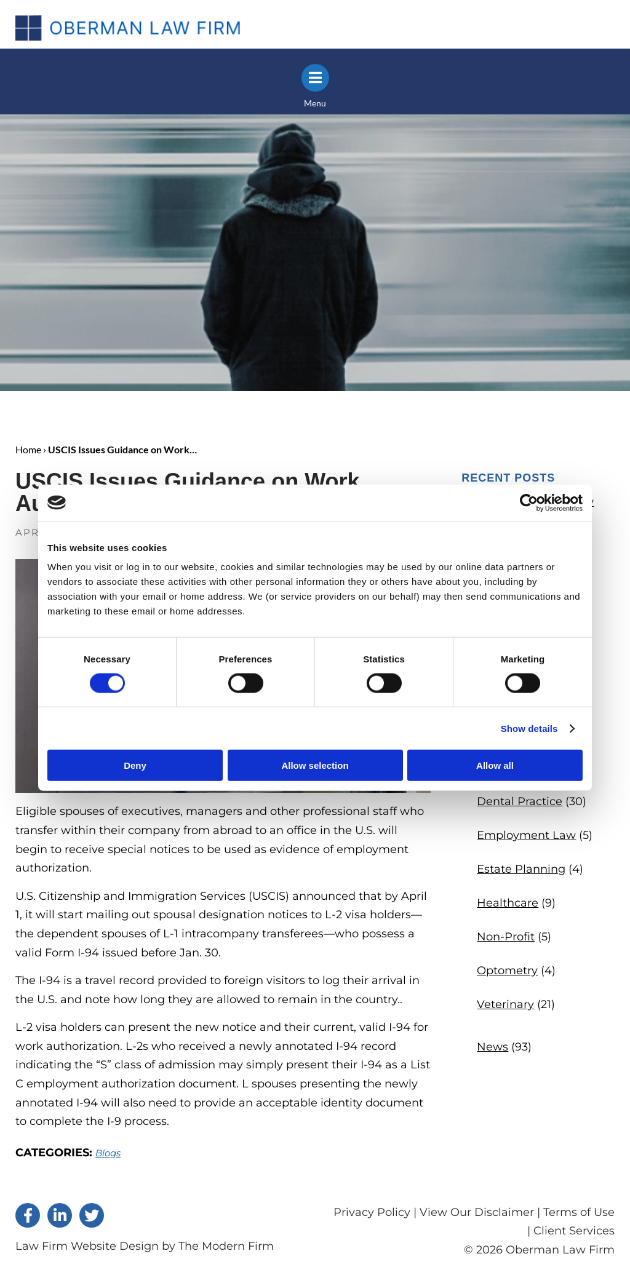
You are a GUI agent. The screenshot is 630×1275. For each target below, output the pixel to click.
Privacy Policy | (376, 1212)
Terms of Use (579, 1212)
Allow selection (314, 765)
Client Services (574, 1230)
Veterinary (505, 1004)
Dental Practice (519, 801)
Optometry (507, 970)
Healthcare (507, 903)
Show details (529, 728)
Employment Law (526, 835)
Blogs (108, 1153)
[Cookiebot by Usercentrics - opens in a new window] (529, 502)
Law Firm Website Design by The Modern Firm (144, 1246)
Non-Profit (506, 936)
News (492, 1047)
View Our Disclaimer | (480, 1212)
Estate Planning (521, 869)
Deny (135, 765)
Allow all (495, 765)
